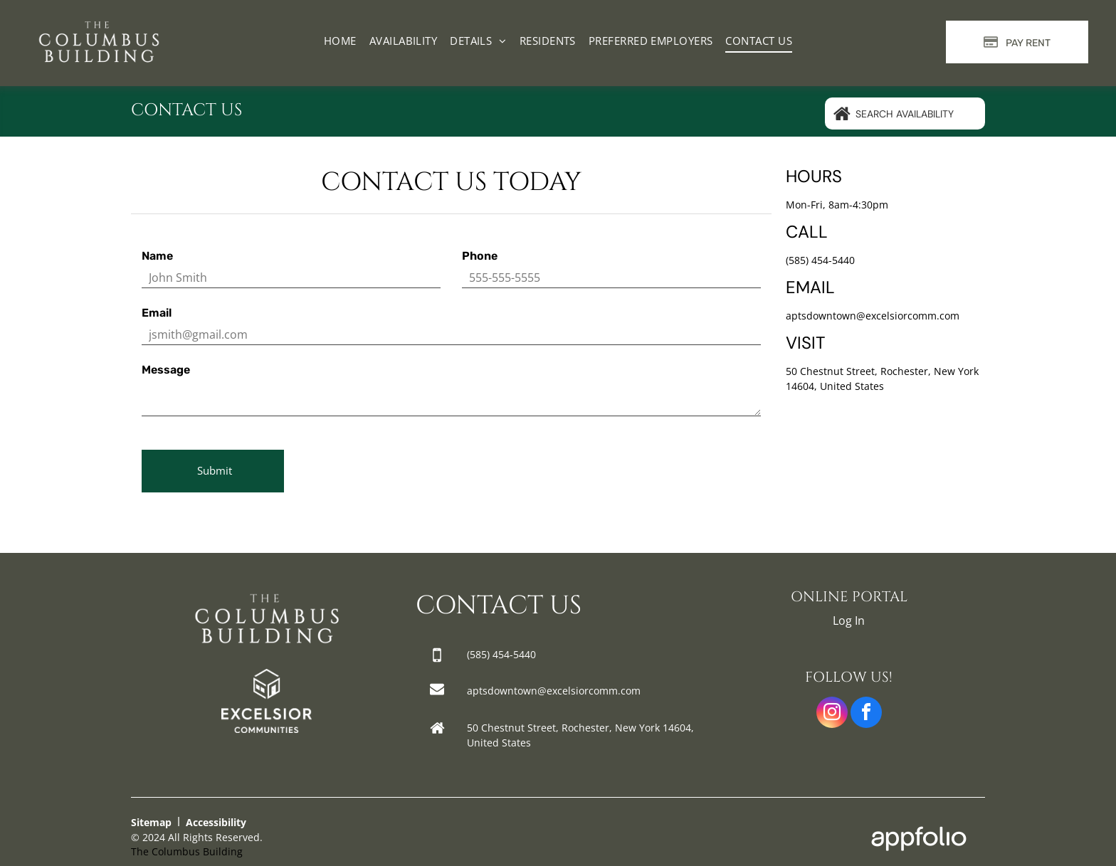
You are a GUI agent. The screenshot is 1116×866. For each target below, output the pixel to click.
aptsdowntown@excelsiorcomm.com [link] (872, 315)
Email (157, 313)
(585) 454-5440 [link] (820, 260)
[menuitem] (340, 41)
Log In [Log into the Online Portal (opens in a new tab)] (849, 620)
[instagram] (832, 714)
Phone (480, 256)
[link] (266, 677)
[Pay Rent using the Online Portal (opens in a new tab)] (1017, 42)
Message (166, 369)
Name (157, 256)
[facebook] (866, 714)
